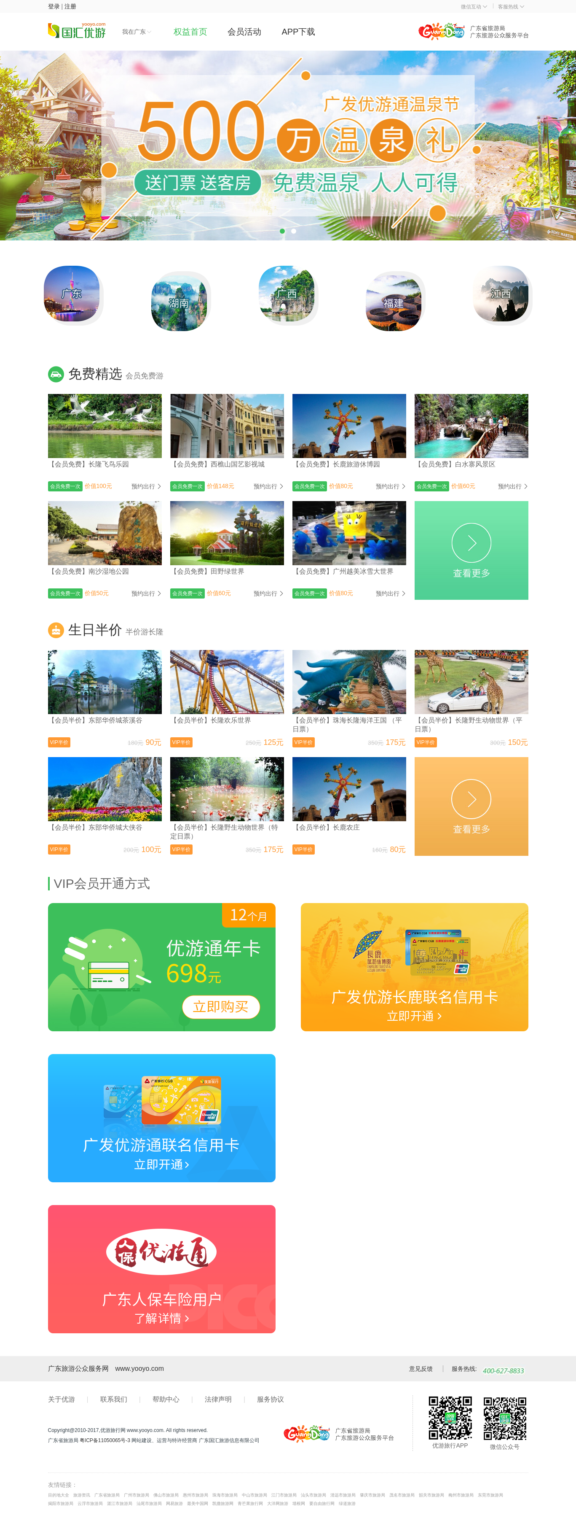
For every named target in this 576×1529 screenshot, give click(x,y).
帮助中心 (166, 1399)
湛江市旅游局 (119, 1503)
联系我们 (113, 1399)
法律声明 (218, 1399)
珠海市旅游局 (225, 1495)
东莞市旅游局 (490, 1495)
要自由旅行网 (322, 1503)
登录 (54, 6)
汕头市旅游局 (313, 1495)
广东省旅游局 (107, 1495)
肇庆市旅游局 (372, 1495)
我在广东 (137, 31)
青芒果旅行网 (250, 1503)
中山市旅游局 (254, 1495)
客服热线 (511, 7)
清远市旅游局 (343, 1495)
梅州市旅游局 (461, 1495)
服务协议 (270, 1399)
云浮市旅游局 (90, 1503)
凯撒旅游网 (222, 1503)
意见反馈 (421, 1368)
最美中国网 (197, 1503)
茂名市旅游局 (402, 1495)
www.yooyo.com (139, 1368)
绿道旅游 (347, 1503)
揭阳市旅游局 (60, 1503)
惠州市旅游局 (195, 1495)
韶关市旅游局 (431, 1495)
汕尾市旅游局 (149, 1503)
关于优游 (61, 1399)
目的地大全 (58, 1495)
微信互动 (474, 7)
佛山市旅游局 (166, 1495)
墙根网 (298, 1503)
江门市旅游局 (284, 1495)
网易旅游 (174, 1503)
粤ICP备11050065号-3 (105, 1440)
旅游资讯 (81, 1495)
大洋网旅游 (277, 1503)
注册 (70, 6)
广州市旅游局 (136, 1495)
